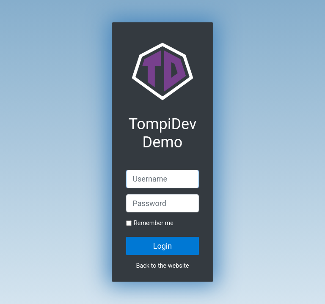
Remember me (154, 223)
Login (162, 246)
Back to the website (162, 265)
